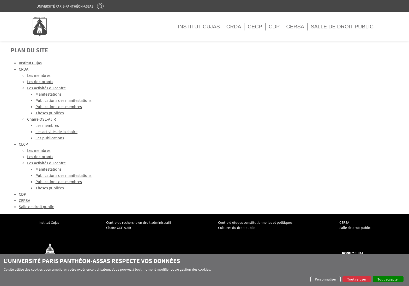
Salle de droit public (342, 26)
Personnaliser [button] (325, 279)
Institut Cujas (199, 26)
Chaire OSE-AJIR (41, 119)
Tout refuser (356, 279)
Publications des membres (58, 106)
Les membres (39, 75)
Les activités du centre (46, 87)
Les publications (49, 137)
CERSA (295, 26)
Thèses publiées (49, 112)
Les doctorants (40, 81)
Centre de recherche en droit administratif (138, 222)
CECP (255, 26)
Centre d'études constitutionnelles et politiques (255, 222)
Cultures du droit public (236, 228)
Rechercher (101, 6)
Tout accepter (388, 279)
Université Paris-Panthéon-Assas (65, 6)
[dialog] (204, 270)
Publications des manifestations (63, 100)
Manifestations (48, 94)
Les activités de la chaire (56, 131)
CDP (274, 26)
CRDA (233, 26)
